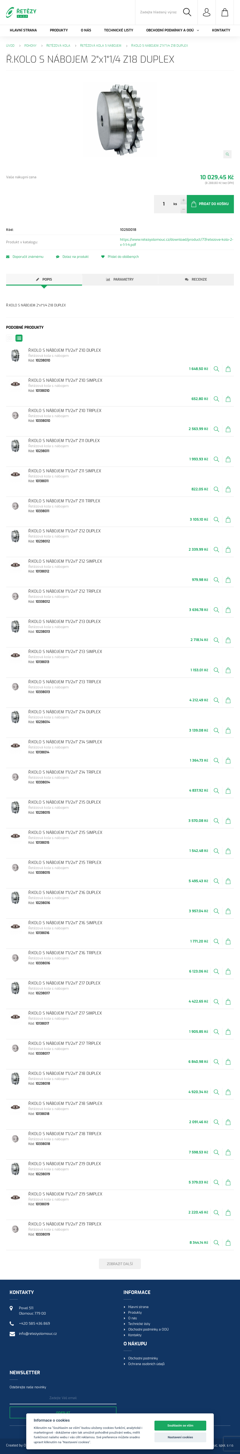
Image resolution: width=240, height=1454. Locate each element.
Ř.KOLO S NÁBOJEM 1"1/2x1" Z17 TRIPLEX (64, 1044)
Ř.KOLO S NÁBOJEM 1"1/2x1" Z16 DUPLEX (64, 893)
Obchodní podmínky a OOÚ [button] (172, 30)
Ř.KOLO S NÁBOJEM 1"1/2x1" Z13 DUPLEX (64, 622)
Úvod (10, 45)
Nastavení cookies (180, 1437)
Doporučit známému (24, 257)
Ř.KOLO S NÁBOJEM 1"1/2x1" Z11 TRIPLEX (64, 501)
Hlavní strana (23, 30)
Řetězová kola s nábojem (100, 45)
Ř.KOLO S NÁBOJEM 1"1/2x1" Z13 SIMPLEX (65, 652)
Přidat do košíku (210, 204)
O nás (86, 30)
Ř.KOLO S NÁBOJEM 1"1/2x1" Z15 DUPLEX (64, 802)
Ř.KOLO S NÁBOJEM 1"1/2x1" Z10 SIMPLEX (65, 380)
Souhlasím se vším (180, 1425)
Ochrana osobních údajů (146, 1364)
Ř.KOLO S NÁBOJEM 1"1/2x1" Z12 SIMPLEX (65, 561)
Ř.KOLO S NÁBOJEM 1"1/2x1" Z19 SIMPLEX (65, 1194)
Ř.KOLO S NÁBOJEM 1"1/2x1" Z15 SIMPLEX (65, 833)
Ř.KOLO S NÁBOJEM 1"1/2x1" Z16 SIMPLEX (65, 923)
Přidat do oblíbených (120, 257)
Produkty (59, 30)
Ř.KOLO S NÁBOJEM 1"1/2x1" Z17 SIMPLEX (65, 1013)
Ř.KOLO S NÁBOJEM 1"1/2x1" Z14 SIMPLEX (65, 742)
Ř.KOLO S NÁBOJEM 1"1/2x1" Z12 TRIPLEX (64, 591)
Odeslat (63, 1413)
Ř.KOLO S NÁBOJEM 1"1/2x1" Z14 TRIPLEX (64, 772)
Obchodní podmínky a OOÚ (148, 1329)
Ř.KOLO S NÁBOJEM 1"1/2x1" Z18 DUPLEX (64, 1074)
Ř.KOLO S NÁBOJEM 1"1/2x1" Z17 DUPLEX (64, 983)
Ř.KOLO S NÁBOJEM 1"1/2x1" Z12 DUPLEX (64, 531)
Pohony (30, 45)
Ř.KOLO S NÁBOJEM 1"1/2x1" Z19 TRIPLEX (64, 1224)
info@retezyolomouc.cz (38, 1334)
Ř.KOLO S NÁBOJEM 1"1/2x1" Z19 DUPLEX (64, 1164)
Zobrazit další (120, 1264)
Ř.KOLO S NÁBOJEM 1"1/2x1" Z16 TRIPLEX (64, 953)
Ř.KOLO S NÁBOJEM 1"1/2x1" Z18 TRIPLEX (64, 1134)
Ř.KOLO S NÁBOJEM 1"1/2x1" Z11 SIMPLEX (64, 471)
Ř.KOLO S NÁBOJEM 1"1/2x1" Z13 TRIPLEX (64, 682)
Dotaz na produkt (72, 257)
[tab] (44, 280)
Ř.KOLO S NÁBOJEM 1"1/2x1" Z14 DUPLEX (64, 712)
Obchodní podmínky (143, 1358)
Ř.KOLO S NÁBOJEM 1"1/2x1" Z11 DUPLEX (64, 441)
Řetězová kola (58, 45)
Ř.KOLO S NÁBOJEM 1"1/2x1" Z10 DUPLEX (64, 350)
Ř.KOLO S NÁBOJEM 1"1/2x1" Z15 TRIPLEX (64, 863)
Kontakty (221, 30)
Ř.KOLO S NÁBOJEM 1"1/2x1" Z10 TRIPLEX (64, 411)
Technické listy (118, 30)
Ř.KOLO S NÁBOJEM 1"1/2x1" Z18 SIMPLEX (65, 1104)
